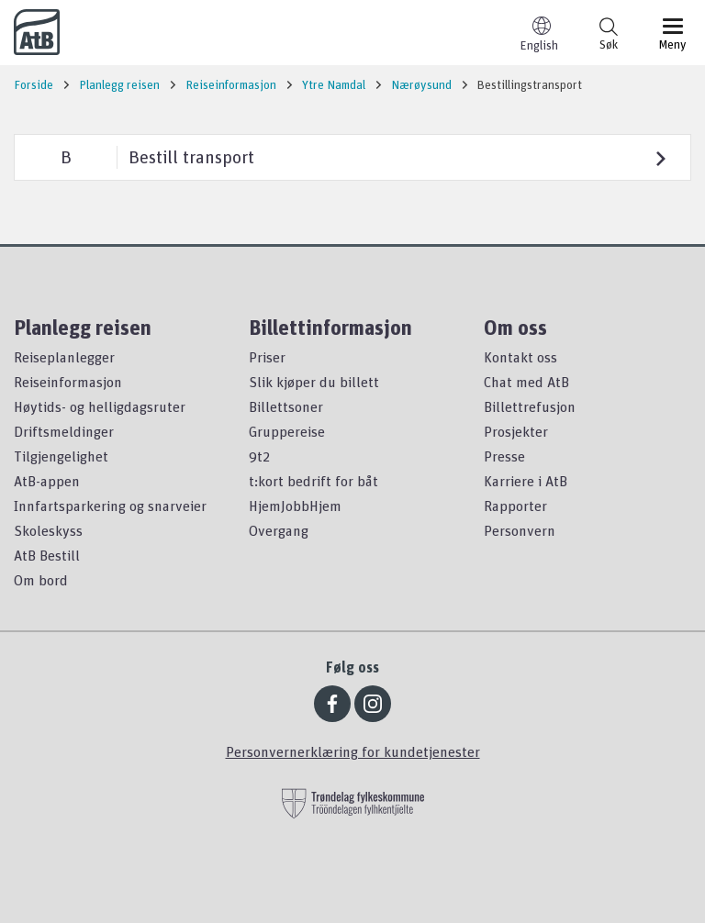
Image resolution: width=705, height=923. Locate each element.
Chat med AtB (526, 382)
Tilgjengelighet (61, 456)
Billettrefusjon (530, 406)
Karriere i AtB (525, 481)
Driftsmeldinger (64, 431)
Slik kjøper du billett (314, 382)
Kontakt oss (520, 357)
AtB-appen (47, 481)
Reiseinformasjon (68, 382)
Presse (504, 456)
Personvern (519, 530)
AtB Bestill (47, 555)
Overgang (278, 530)
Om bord (41, 580)
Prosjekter (516, 431)
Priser (267, 357)
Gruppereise (287, 431)
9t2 (259, 456)
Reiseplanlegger (64, 357)
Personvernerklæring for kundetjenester (353, 751)
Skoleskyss (48, 530)
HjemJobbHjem (295, 505)
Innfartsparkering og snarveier (110, 505)
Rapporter (515, 505)
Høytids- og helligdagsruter (99, 406)
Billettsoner (286, 406)
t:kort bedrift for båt (313, 481)
